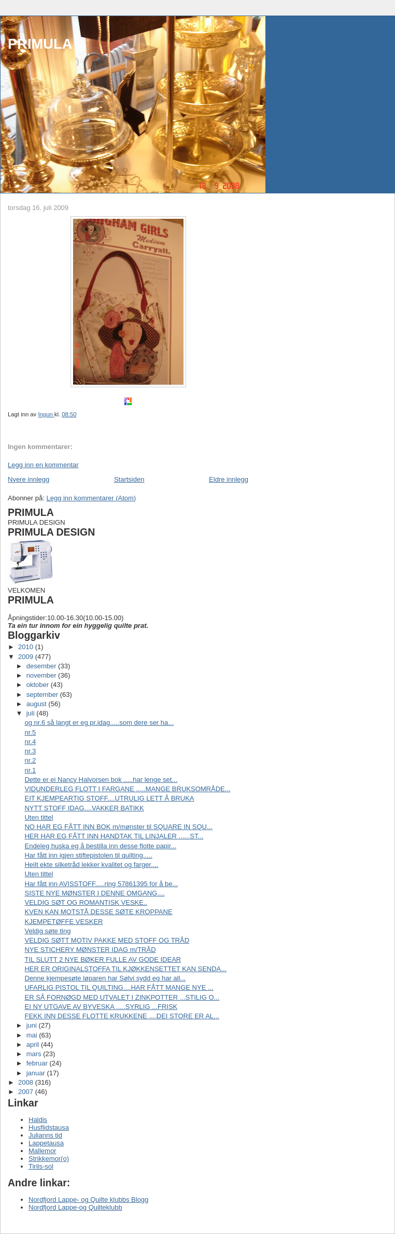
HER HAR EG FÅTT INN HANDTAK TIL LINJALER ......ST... (113, 836)
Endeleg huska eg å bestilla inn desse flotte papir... (100, 846)
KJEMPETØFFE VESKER (63, 922)
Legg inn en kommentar (43, 465)
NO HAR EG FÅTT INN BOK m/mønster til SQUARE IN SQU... (118, 827)
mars (35, 1054)
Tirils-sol (41, 1166)
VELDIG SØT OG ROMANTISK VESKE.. (85, 902)
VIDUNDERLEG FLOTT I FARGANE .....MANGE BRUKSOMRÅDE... (127, 789)
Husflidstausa (49, 1127)
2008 (26, 1082)
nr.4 (30, 742)
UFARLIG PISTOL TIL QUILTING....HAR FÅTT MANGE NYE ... (118, 987)
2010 (26, 647)
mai (32, 1035)
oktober (38, 685)
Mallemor (42, 1151)
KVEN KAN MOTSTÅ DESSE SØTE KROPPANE (98, 912)
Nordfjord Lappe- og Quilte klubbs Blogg (88, 1199)
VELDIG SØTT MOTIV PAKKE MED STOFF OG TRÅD (106, 940)
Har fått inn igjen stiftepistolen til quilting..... (88, 855)
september (43, 694)
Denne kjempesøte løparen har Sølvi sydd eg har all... (105, 978)
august (37, 704)
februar (38, 1063)
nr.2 (30, 760)
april (33, 1044)
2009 (26, 657)
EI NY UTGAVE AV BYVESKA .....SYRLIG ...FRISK (100, 1007)
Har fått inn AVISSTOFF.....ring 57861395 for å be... (101, 884)
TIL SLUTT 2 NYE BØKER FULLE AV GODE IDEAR (102, 959)
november (42, 675)
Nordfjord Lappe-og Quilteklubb (75, 1207)
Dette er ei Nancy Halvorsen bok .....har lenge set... (100, 779)
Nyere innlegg (28, 479)
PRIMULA (40, 44)
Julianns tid (45, 1135)
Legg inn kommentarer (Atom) (91, 498)
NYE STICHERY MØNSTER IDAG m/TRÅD (90, 949)
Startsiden (129, 479)
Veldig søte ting (47, 931)
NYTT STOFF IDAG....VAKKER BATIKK (84, 808)
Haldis (38, 1120)
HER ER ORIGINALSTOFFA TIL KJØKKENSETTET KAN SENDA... (125, 969)
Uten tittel (38, 817)
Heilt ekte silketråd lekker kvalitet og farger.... (91, 864)
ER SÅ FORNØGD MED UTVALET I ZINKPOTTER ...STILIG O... (121, 997)
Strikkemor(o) (49, 1158)
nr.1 (30, 770)
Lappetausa (46, 1143)
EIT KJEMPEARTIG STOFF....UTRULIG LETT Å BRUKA (109, 798)
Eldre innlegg (228, 479)
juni (32, 1025)
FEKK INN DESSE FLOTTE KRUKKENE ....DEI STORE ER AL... (121, 1016)
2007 (26, 1092)
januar (36, 1073)
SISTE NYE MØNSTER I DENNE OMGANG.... (94, 893)
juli (31, 713)
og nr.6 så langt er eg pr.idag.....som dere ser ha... (99, 722)
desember (42, 666)
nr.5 (30, 732)
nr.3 (30, 751)
